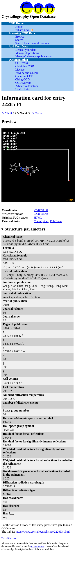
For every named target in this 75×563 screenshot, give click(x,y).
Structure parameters (23, 229)
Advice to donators (26, 86)
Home (18, 26)
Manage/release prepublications (34, 56)
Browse (19, 36)
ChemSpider (41, 221)
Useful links (22, 89)
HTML (38, 217)
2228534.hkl (41, 213)
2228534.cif (41, 210)
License (19, 69)
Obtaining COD (24, 66)
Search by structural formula (32, 43)
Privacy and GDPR (26, 72)
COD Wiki (21, 62)
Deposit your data (25, 49)
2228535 (37, 113)
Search (19, 39)
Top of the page (8, 538)
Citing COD (22, 79)
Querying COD (24, 76)
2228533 (6, 113)
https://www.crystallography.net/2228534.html (43, 531)
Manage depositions (27, 53)
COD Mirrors (23, 82)
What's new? (22, 30)
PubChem (56, 221)
